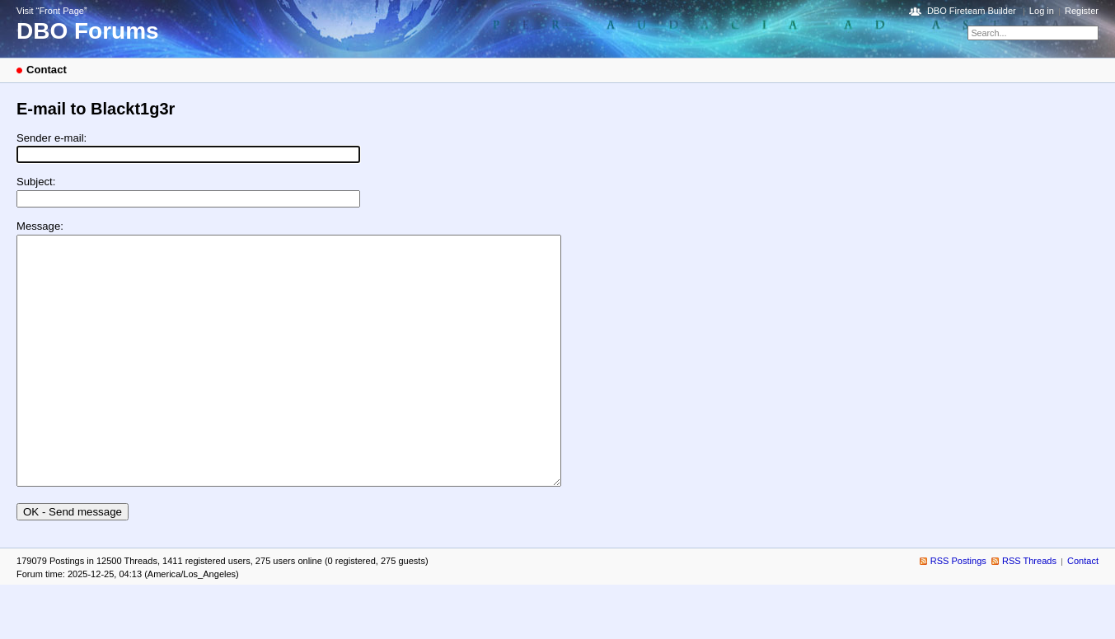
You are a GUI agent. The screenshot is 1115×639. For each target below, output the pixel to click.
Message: (39, 226)
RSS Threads (1029, 610)
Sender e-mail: (51, 138)
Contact (1083, 610)
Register (1082, 11)
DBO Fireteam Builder (971, 11)
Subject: (35, 181)
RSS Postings (958, 610)
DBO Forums (87, 31)
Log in (1041, 11)
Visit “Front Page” (51, 11)
